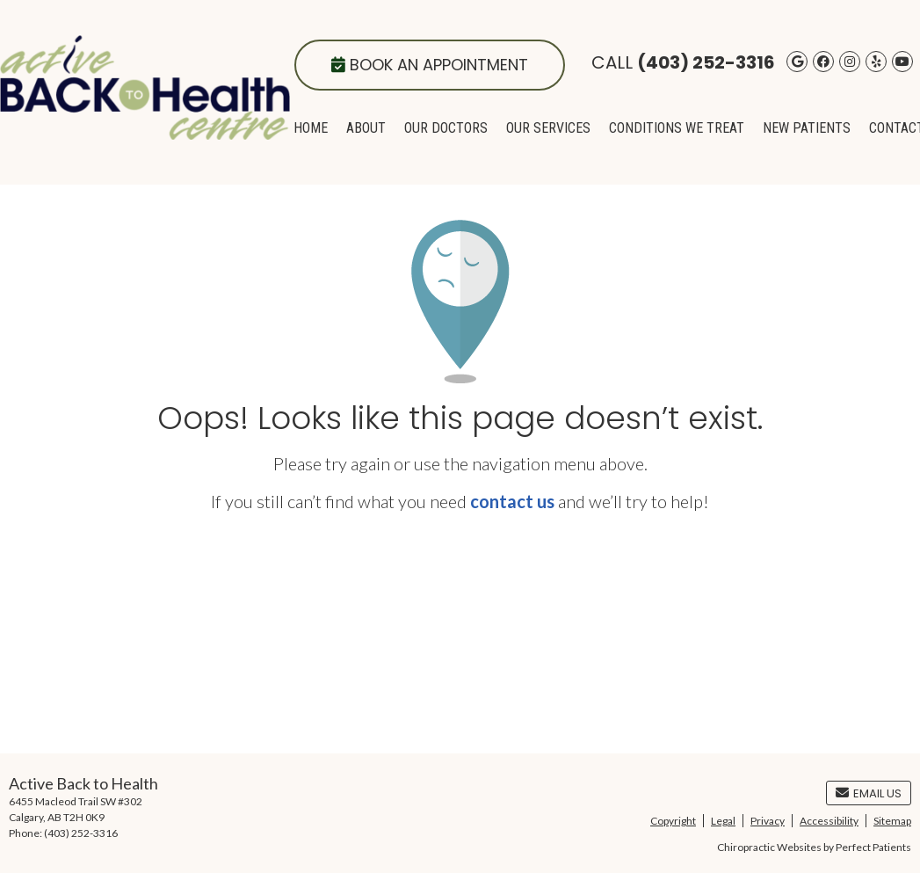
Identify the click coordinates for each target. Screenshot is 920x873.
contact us (512, 501)
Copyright (673, 820)
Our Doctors (446, 128)
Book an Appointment (429, 65)
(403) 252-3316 (706, 62)
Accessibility (829, 820)
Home (310, 128)
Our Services (548, 128)
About (366, 128)
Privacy (767, 820)
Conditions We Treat (676, 128)
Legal (723, 820)
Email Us (869, 793)
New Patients (807, 128)
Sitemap (892, 820)
